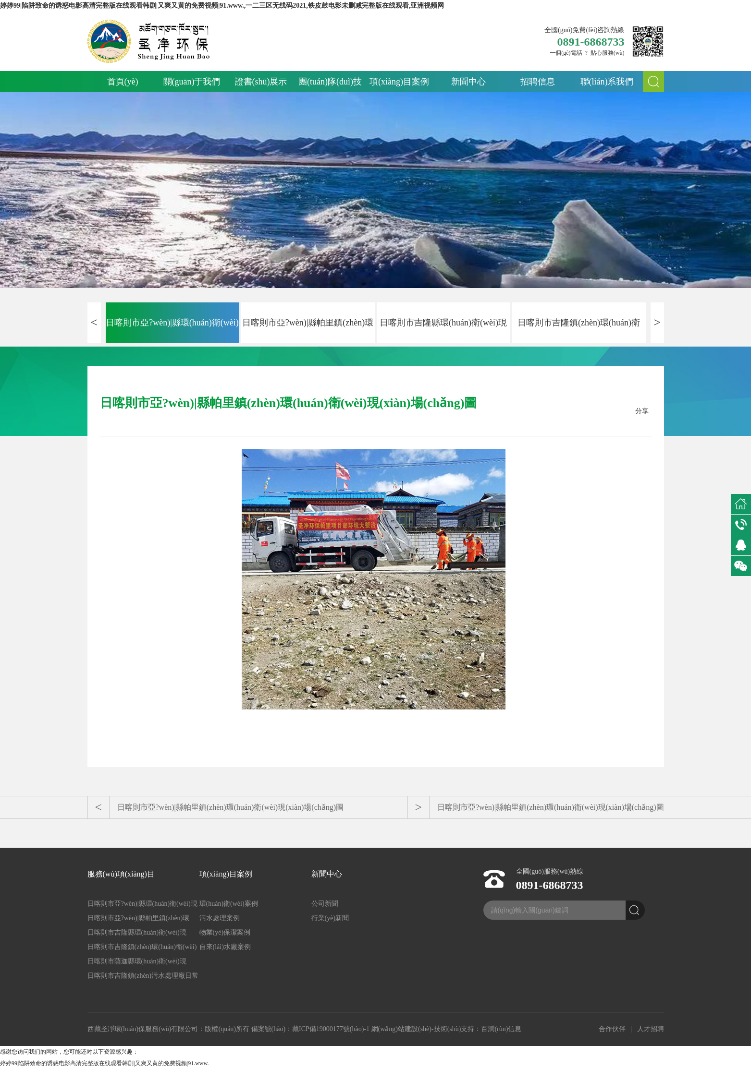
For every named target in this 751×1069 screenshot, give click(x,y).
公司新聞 (324, 903)
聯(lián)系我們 (607, 81)
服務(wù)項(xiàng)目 (121, 874)
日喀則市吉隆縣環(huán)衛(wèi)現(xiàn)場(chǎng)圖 (443, 330)
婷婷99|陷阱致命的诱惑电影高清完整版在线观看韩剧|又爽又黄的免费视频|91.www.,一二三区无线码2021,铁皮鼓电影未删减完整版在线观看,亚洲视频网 (222, 5)
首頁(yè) (122, 81)
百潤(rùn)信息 (501, 1029)
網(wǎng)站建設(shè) (401, 1029)
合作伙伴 (612, 1029)
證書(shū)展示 (261, 81)
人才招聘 (650, 1029)
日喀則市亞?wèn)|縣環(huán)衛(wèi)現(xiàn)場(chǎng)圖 (172, 330)
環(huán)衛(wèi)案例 (228, 903)
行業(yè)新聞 (330, 918)
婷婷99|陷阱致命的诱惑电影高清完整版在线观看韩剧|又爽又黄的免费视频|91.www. (104, 1063)
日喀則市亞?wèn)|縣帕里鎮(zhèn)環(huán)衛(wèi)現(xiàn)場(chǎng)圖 (308, 330)
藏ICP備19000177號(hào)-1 (330, 1029)
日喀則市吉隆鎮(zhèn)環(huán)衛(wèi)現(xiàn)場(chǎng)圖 (578, 330)
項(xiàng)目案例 (399, 81)
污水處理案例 (219, 918)
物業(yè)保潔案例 (225, 932)
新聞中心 (468, 81)
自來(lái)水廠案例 (225, 946)
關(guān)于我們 (192, 81)
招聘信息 (537, 81)
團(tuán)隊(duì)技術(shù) (330, 84)
